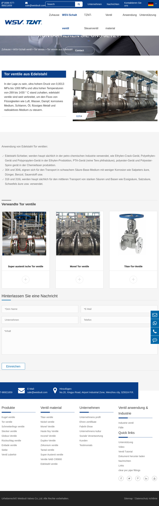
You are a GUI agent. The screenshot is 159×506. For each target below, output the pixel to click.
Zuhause (54, 15)
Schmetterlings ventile (13, 426)
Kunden (84, 440)
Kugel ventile (8, 417)
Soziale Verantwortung (91, 436)
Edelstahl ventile (49, 464)
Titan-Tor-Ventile (133, 266)
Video (122, 447)
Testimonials (86, 445)
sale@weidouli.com (35, 4)
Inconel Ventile (48, 436)
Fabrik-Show (86, 426)
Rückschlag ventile (11, 440)
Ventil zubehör (9, 454)
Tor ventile (39, 49)
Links (121, 465)
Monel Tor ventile (79, 266)
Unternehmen (95, 4)
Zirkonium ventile (49, 445)
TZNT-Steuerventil (91, 22)
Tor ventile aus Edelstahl (60, 49)
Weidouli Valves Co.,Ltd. (30, 498)
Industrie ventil (126, 423)
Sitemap (128, 498)
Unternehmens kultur (90, 431)
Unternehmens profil (90, 417)
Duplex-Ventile (48, 440)
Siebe (5, 450)
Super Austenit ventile (52, 454)
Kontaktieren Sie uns (132, 4)
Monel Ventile (48, 426)
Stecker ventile (9, 431)
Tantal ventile (47, 450)
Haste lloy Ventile (50, 431)
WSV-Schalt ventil (69, 22)
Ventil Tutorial (126, 451)
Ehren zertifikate (88, 422)
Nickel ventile (47, 422)
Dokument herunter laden (132, 456)
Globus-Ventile (9, 436)
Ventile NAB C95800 (51, 459)
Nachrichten (113, 4)
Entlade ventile (9, 445)
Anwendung (130, 15)
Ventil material (110, 22)
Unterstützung (147, 15)
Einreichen (13, 366)
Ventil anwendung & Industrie (133, 410)
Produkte (8, 408)
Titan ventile (47, 417)
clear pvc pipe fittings (129, 470)
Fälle (121, 427)
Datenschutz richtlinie (146, 498)
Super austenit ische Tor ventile (25, 266)
